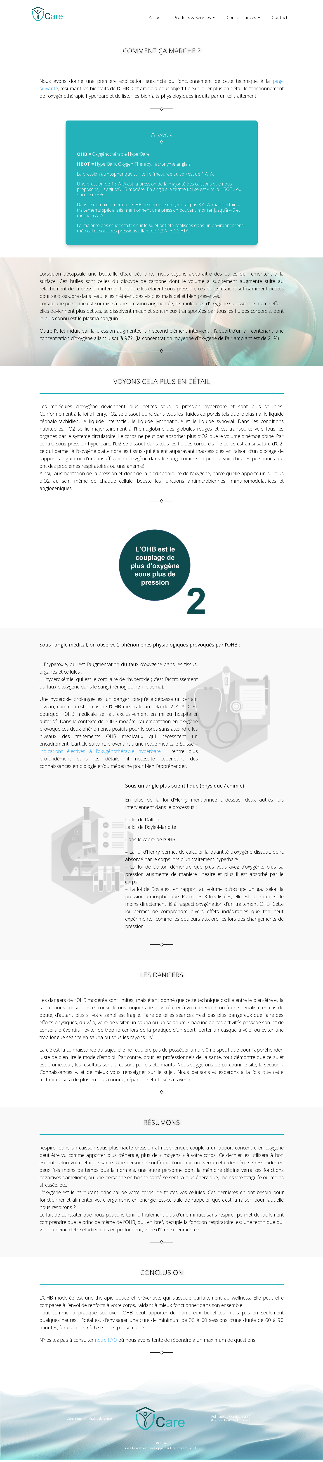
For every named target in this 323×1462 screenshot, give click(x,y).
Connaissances (241, 17)
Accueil (155, 17)
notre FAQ (106, 1342)
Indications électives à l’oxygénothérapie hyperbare (100, 753)
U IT (195, 1450)
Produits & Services (192, 17)
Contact (280, 17)
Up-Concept (179, 1450)
